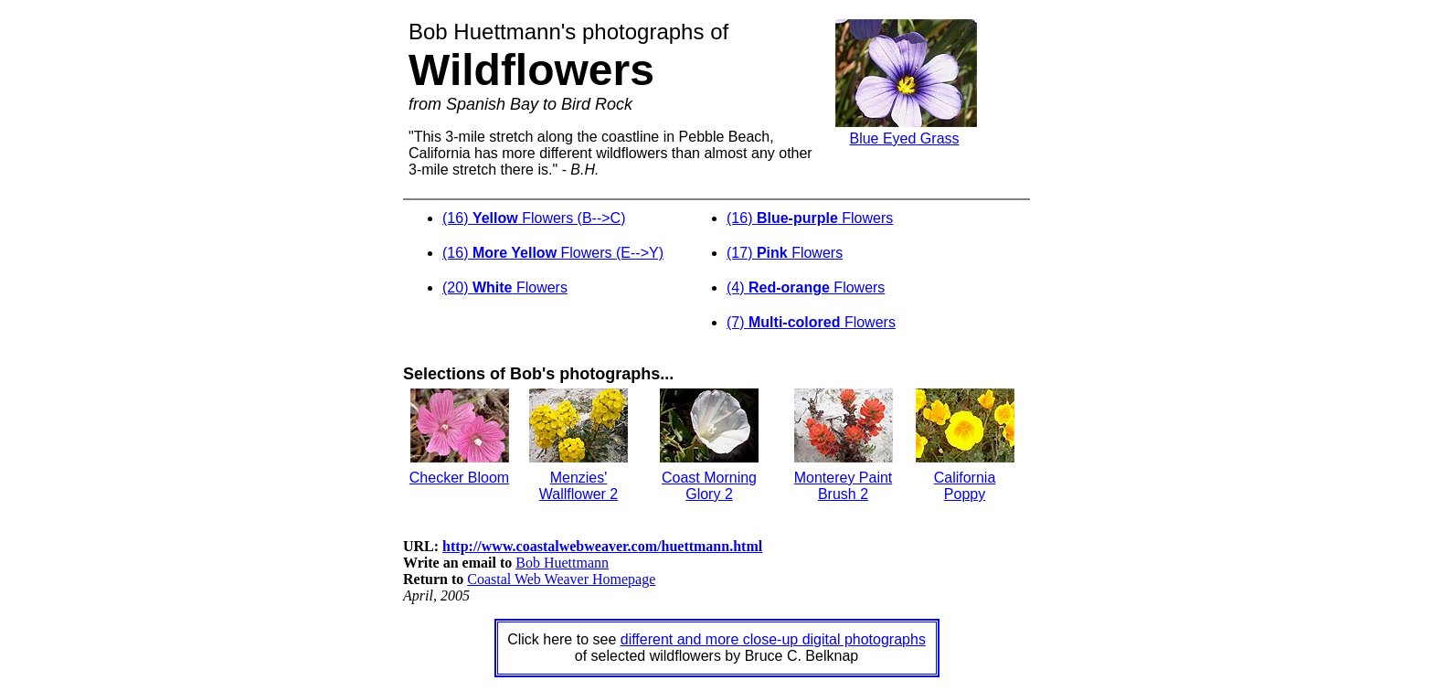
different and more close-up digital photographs (773, 639)
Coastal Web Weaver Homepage (561, 579)
